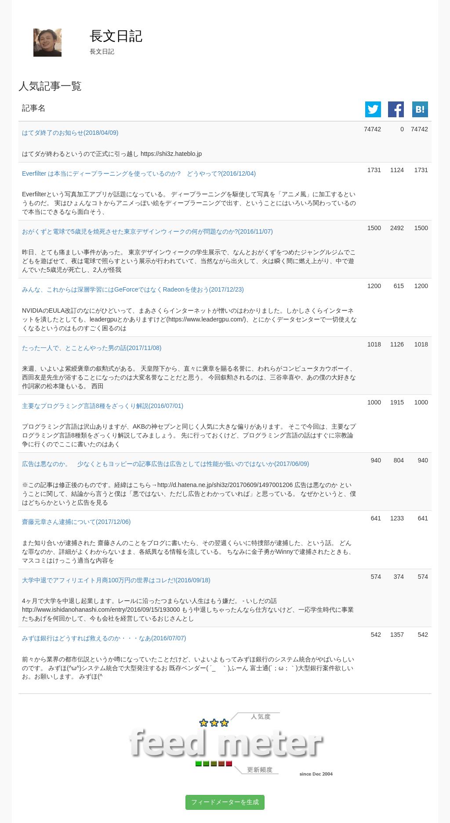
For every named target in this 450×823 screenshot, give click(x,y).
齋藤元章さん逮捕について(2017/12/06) (76, 521)
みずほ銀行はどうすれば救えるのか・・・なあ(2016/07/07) (104, 638)
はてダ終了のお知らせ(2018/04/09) (70, 132)
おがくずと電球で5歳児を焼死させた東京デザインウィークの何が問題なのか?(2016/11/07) (147, 231)
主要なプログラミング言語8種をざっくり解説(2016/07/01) (102, 405)
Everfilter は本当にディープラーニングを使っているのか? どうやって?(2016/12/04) (139, 173)
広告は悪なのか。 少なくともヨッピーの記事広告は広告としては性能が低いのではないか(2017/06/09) (165, 463)
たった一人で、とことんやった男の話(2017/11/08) (91, 347)
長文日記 (116, 36)
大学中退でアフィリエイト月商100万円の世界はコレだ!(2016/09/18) (116, 580)
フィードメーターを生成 (225, 801)
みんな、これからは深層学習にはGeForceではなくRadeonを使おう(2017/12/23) (133, 289)
